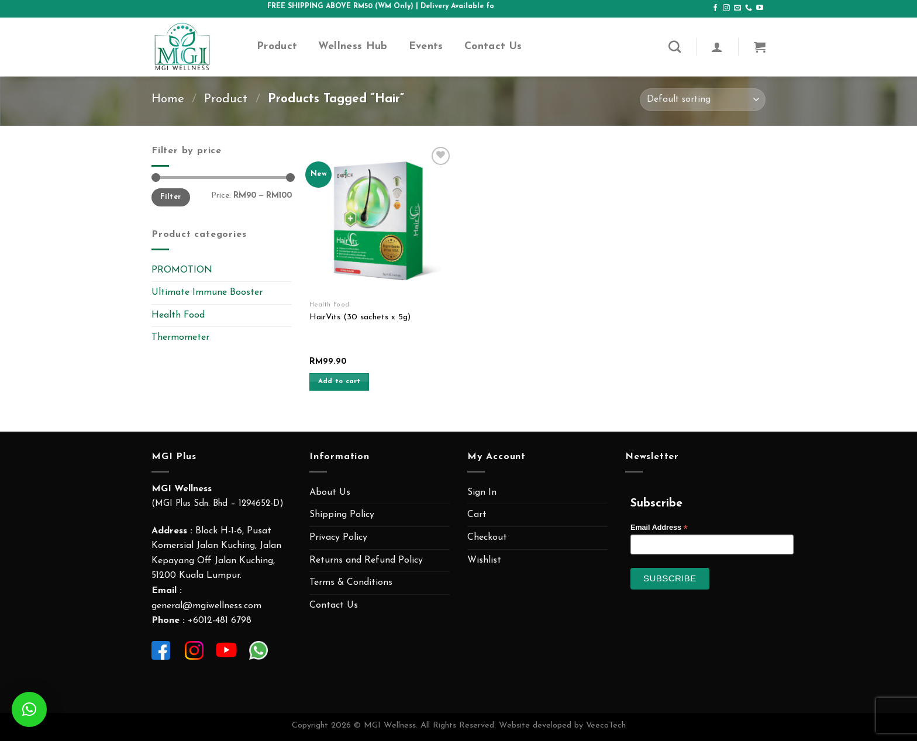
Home (167, 99)
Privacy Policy (338, 537)
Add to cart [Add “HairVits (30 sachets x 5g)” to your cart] (339, 381)
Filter (170, 197)
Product (277, 46)
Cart (477, 514)
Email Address (659, 528)
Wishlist (484, 560)
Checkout (487, 537)
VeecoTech (606, 725)
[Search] (674, 46)
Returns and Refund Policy (366, 560)
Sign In (482, 492)
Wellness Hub (352, 46)
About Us (329, 492)
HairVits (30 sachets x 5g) (360, 317)
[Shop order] (703, 99)
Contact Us (493, 46)
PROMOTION (181, 270)
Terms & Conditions (350, 582)
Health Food (178, 315)
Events (426, 46)
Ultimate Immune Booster (207, 292)
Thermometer (180, 337)
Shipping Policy (341, 514)
